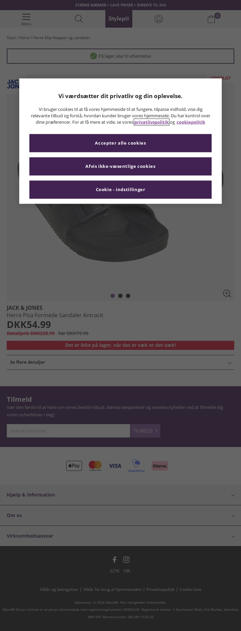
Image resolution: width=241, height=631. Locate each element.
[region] (120, 141)
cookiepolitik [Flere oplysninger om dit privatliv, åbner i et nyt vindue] (191, 122)
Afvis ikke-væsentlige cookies (120, 166)
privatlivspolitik (151, 122)
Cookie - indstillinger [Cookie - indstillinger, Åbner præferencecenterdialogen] (120, 189)
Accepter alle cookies (120, 143)
